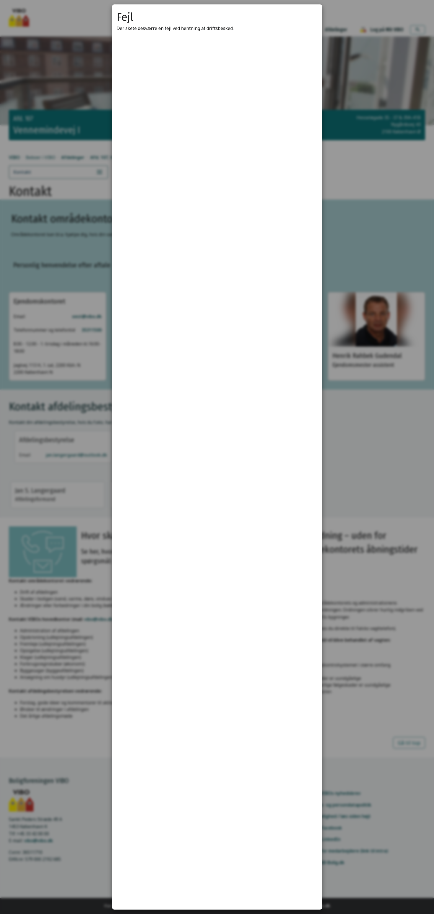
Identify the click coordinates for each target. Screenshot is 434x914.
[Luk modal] (311, 15)
